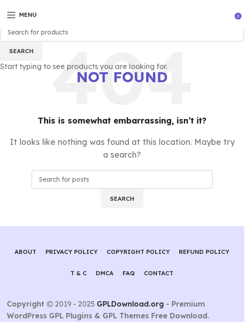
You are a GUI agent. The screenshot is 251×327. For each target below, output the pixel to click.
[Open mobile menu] (21, 15)
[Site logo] (122, 14)
